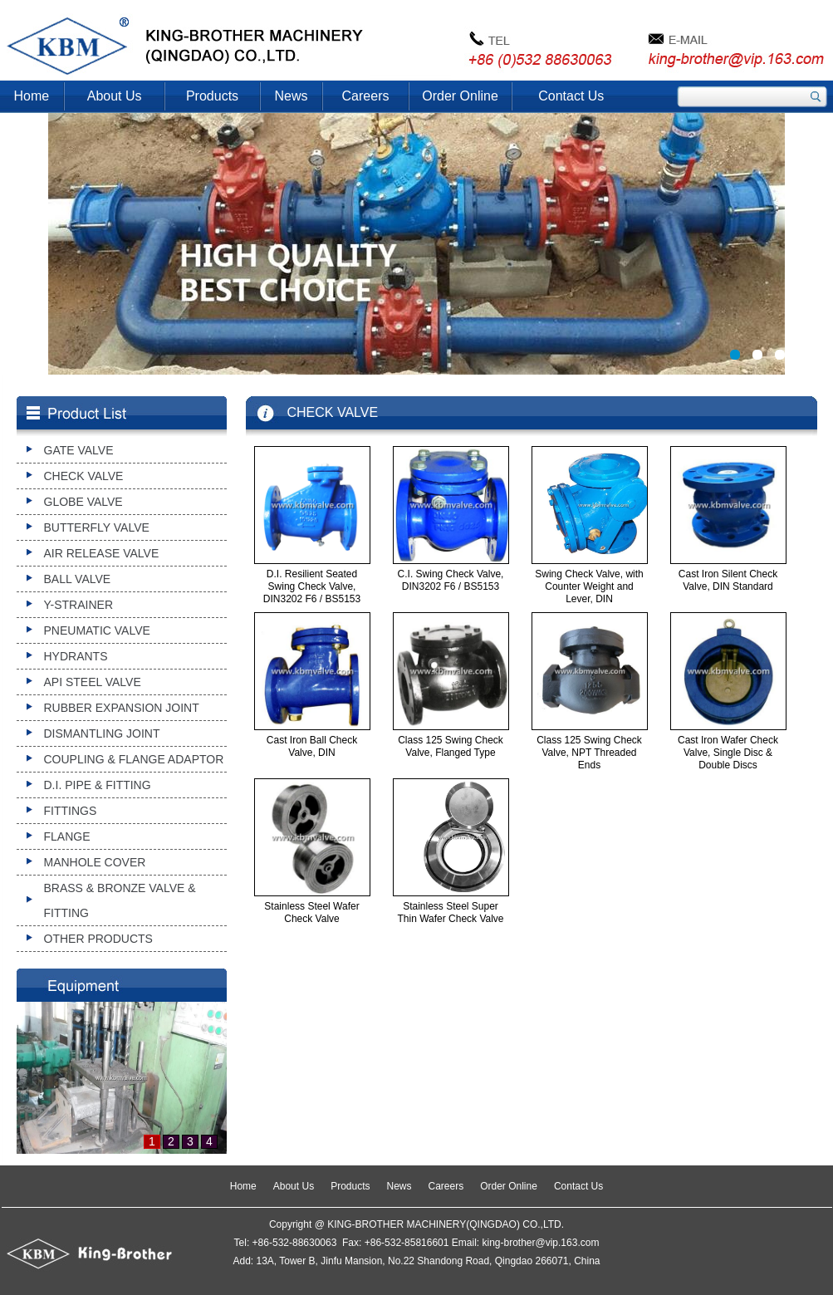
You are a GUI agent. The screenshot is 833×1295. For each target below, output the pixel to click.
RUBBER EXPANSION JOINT (121, 707)
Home (32, 96)
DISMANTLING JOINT (102, 733)
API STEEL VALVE (92, 682)
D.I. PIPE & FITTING (97, 785)
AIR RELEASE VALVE (101, 553)
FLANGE (67, 836)
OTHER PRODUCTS (98, 938)
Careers (366, 96)
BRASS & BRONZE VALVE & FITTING (120, 900)
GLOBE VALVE (83, 501)
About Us (114, 96)
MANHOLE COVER (95, 862)
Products (212, 96)
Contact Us (571, 96)
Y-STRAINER (79, 604)
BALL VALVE (77, 579)
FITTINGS (70, 810)
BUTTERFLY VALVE (96, 527)
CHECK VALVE (84, 476)
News (291, 96)
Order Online (460, 96)
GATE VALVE (79, 450)
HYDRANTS (76, 656)
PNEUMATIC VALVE (97, 630)
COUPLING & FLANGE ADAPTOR (134, 759)
